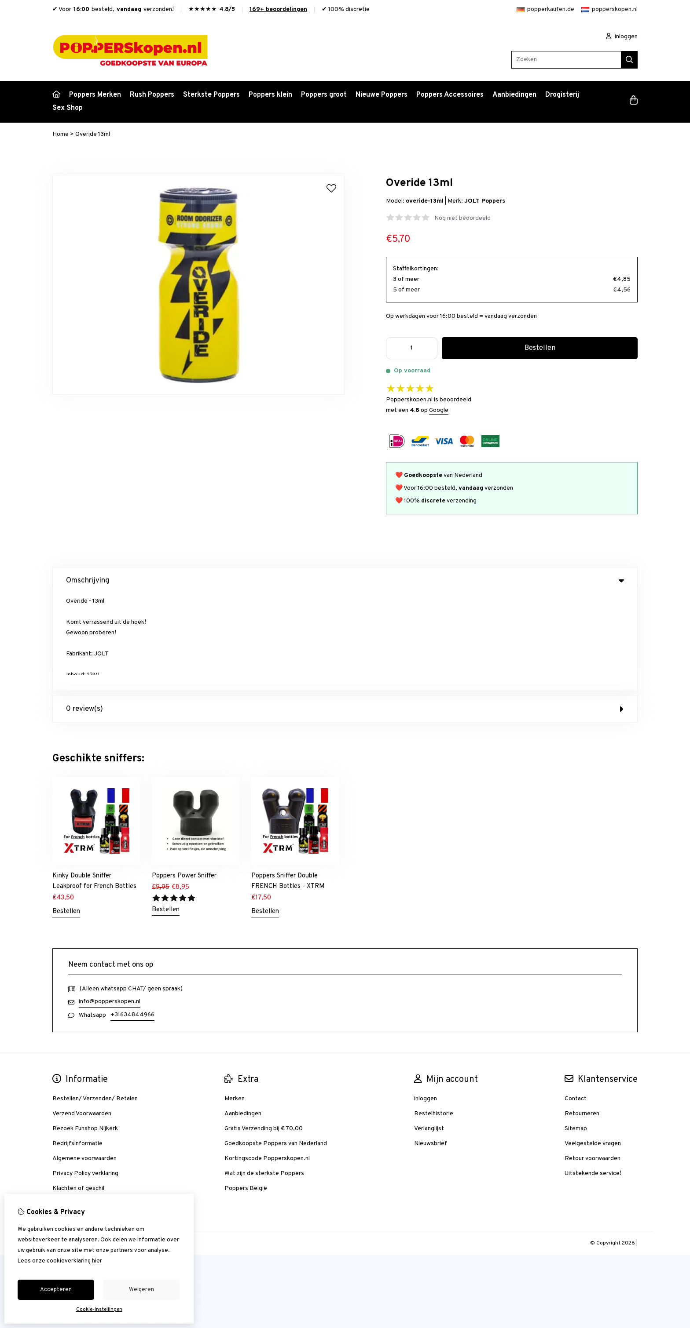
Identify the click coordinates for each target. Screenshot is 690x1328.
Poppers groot (324, 95)
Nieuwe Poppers (381, 95)
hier (97, 1261)
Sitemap (576, 1032)
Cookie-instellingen (99, 1309)
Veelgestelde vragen (593, 1047)
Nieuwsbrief (430, 1047)
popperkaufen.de (545, 9)
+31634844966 (132, 918)
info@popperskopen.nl (109, 905)
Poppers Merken (95, 95)
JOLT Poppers (484, 201)
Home (60, 134)
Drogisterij (562, 95)
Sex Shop (67, 108)
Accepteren (56, 1289)
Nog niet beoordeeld (462, 218)
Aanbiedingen (514, 95)
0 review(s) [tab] (345, 612)
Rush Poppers (152, 95)
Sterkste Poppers (211, 95)
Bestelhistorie (433, 1017)
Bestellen (66, 815)
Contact (576, 1002)
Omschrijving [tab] (345, 581)
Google (438, 410)
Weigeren (141, 1289)
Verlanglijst (429, 1032)
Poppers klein (270, 95)
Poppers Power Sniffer (184, 779)
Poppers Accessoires (450, 95)
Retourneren (582, 1017)
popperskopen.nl (609, 9)
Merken (234, 1002)
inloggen (622, 36)
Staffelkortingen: (416, 269)
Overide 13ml (92, 134)
